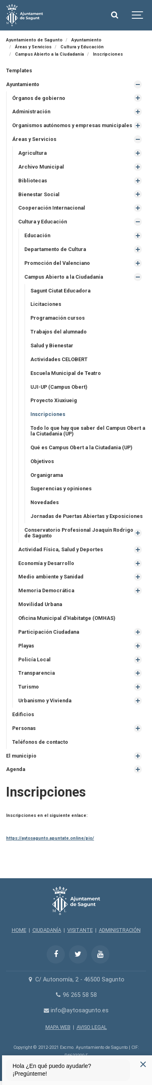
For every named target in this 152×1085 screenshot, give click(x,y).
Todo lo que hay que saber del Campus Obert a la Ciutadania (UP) (87, 431)
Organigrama (46, 475)
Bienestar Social (39, 194)
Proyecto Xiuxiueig (53, 400)
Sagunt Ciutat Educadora (60, 291)
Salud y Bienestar (51, 345)
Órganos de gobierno (38, 98)
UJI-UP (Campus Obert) (58, 387)
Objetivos (42, 461)
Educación (37, 235)
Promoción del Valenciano (57, 263)
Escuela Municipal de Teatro (65, 373)
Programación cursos (57, 318)
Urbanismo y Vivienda (44, 700)
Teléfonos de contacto (40, 742)
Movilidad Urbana (40, 604)
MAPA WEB (58, 1027)
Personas (24, 728)
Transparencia (36, 673)
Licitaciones (45, 304)
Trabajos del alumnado (58, 332)
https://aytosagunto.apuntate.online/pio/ (50, 838)
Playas (26, 646)
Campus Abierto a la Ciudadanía (63, 277)
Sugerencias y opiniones (61, 488)
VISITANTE (80, 930)
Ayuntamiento (22, 84)
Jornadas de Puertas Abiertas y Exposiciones (86, 516)
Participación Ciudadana (48, 632)
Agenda (15, 769)
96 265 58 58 (76, 995)
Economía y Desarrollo (46, 563)
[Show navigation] (138, 15)
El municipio (21, 756)
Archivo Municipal (41, 167)
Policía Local (34, 659)
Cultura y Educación (42, 222)
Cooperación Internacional (51, 208)
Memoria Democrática (46, 590)
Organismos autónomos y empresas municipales (72, 125)
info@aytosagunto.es (76, 1010)
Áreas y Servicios (34, 139)
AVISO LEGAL (92, 1027)
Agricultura (32, 153)
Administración (31, 111)
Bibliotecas (32, 181)
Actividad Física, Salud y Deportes (60, 549)
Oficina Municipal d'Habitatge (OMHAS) (66, 618)
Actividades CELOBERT (59, 359)
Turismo (28, 687)
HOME (19, 930)
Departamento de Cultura (55, 249)
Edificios (23, 714)
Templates (19, 70)
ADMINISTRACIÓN (120, 930)
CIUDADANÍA (46, 930)
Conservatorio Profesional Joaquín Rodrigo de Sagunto (78, 533)
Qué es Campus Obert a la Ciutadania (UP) (81, 447)
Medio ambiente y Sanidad (50, 577)
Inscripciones (47, 414)
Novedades (44, 502)
